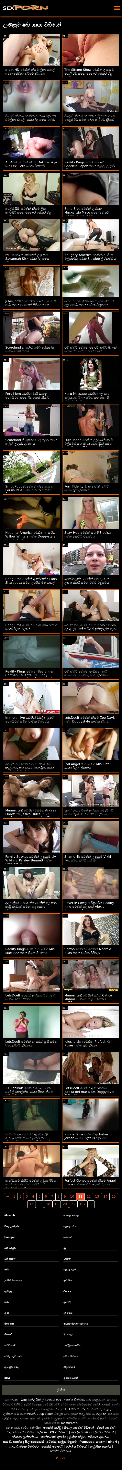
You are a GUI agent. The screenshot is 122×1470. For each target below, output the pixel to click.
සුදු (64, 1248)
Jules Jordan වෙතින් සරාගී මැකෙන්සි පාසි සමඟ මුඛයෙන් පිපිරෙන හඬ (31, 303)
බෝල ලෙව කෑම (13, 1356)
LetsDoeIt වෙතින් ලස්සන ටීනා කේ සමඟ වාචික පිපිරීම (30, 997)
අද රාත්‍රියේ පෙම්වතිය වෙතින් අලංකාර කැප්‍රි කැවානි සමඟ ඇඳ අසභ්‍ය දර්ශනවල (31, 906)
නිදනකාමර (69, 1367)
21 (73, 1204)
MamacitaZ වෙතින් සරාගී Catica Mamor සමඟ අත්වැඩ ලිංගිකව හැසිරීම (88, 999)
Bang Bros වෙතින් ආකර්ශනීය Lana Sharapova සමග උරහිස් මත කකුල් (31, 581)
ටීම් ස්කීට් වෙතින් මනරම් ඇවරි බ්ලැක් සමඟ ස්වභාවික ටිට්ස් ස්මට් (90, 349)
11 (80, 1196)
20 (65, 1204)
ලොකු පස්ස (69, 1226)
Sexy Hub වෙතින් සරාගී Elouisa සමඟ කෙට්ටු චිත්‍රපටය (87, 534)
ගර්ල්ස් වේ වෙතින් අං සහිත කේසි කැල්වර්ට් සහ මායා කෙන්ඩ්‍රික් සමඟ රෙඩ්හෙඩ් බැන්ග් (29, 767)
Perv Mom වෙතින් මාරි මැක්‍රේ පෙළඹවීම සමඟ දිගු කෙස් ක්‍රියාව (27, 395)
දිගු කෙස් (67, 1313)
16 (31, 1204)
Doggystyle (11, 1226)
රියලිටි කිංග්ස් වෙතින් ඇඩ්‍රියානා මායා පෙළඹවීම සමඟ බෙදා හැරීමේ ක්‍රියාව (89, 118)
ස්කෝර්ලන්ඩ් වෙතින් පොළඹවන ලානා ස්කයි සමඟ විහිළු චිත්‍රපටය (86, 581)
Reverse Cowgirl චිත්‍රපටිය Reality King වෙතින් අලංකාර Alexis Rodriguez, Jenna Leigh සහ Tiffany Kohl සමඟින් (89, 908)
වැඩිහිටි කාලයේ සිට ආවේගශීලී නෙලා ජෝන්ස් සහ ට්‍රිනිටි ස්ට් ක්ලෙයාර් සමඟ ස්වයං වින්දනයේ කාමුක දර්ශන (27, 1139)
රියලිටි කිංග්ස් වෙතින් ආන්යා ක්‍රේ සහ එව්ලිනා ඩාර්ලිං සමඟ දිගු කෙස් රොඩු (31, 118)
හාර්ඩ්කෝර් (10, 1345)
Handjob (9, 1237)
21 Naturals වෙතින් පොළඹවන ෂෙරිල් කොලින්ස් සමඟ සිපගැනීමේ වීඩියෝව (29, 1091)
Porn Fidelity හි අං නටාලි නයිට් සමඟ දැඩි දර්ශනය (86, 488)
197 (83, 1204)
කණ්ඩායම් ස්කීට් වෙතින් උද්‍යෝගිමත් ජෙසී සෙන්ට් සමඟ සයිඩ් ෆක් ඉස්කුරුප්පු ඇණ (30, 1184)
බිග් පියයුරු (10, 1248)
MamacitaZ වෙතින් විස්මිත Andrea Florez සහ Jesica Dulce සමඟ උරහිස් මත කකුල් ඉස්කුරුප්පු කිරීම (30, 814)
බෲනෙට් (67, 1237)
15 (114, 1196)
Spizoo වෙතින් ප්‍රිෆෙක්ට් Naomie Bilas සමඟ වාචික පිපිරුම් (87, 951)
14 (105, 1196)
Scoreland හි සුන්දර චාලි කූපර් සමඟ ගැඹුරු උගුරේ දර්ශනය (31, 442)
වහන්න (67, 1258)
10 (72, 1196)
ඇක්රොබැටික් (70, 1378)
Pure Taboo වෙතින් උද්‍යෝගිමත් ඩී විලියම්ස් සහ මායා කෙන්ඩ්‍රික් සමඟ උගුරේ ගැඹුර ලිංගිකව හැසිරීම (88, 443)
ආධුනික (67, 1280)
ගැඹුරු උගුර (69, 1269)
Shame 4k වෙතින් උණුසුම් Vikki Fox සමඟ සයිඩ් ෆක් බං (87, 858)
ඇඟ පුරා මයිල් (11, 1367)
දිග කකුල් (68, 1334)
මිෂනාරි (8, 1334)
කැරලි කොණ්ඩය (72, 1345)
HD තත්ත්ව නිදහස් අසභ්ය (83, 1409)
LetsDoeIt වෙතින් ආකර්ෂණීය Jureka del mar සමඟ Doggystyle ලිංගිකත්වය (89, 1091)
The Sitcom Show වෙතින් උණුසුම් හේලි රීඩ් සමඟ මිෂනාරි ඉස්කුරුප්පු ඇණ (89, 73)
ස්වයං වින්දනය (71, 1356)
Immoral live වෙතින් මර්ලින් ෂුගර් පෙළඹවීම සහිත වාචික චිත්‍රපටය (29, 719)
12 (89, 1196)
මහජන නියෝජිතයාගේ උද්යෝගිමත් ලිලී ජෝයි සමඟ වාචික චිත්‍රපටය (89, 303)
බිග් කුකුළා (10, 1258)
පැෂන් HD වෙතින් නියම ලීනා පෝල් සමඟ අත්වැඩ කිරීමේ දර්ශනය (30, 71)
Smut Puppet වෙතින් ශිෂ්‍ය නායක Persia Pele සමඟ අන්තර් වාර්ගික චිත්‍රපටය (29, 490)
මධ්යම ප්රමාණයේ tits (75, 1323)
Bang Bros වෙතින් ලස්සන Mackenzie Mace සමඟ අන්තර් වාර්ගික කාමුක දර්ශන (86, 212)
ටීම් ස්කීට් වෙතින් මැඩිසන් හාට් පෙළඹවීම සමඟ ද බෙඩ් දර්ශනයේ (87, 673)
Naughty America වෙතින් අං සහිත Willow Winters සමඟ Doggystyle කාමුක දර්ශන (30, 536)
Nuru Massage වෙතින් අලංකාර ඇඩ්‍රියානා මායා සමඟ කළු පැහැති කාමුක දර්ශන (86, 397)
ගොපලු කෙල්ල (71, 1215)
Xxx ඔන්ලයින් (31, 1400)
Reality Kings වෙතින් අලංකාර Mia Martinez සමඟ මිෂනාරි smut (30, 951)
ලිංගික (61, 1390)
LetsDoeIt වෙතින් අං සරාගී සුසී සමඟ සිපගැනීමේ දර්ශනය (31, 1043)
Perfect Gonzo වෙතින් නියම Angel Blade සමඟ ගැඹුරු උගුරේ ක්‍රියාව (90, 1182)
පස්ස (6, 1269)
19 (57, 1204)
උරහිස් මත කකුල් (13, 1280)
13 (97, 1196)
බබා (6, 1302)
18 (48, 1204)
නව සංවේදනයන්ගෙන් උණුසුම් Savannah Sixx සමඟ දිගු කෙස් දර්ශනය (27, 258)
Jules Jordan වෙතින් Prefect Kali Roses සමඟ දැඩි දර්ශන (88, 1043)
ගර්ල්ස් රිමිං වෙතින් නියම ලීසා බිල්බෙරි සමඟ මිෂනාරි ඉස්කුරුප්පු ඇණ (28, 212)
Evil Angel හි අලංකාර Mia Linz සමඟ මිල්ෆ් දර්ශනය (86, 766)
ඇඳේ (6, 1313)
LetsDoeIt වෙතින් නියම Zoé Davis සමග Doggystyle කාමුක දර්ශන (90, 719)
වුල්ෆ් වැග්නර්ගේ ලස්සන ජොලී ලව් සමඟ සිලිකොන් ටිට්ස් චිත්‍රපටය (88, 812)
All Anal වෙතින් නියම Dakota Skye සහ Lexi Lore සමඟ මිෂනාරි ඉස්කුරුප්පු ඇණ (31, 166)
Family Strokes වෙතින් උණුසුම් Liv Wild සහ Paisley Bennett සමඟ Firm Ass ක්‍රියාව (30, 860)
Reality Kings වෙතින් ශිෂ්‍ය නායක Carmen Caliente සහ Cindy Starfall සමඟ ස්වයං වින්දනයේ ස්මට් (31, 675)
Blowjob (9, 1215)
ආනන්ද (67, 1302)
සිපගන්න (9, 1323)
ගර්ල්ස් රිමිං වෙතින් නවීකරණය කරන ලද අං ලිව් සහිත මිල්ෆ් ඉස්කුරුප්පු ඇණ (90, 627)
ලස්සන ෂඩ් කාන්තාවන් (19, 1414)
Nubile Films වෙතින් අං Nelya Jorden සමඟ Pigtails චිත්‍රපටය (86, 1136)
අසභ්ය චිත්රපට (74, 1400)
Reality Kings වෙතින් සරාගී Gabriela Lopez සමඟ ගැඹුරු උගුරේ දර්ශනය (89, 166)
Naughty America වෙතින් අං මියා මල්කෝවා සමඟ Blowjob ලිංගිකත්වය (90, 257)
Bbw (7, 1378)
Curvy (67, 1291)
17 (40, 1204)
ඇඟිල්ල (8, 1291)
